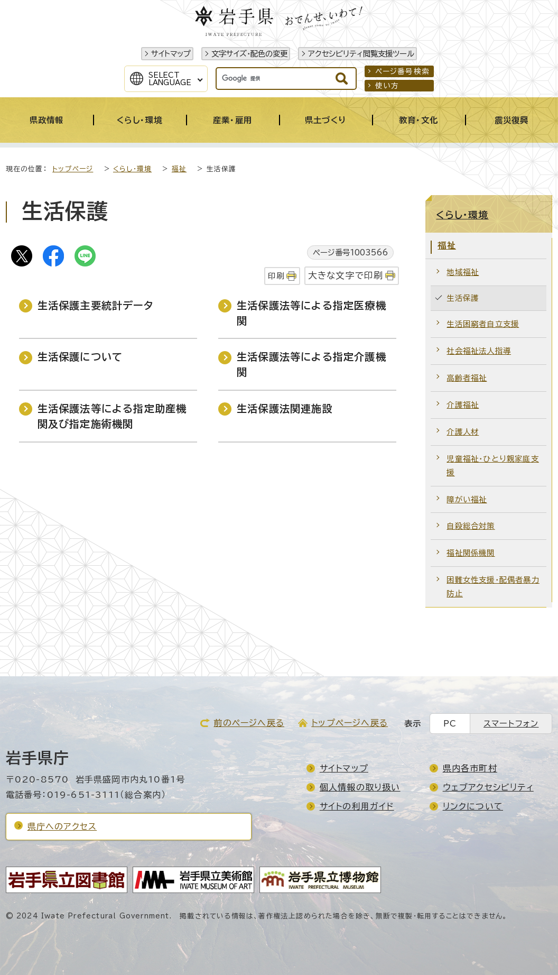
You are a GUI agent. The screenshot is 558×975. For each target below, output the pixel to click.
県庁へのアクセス (62, 826)
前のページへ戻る (248, 723)
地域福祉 (463, 272)
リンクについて (473, 806)
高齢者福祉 (467, 378)
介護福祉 (463, 405)
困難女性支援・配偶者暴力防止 (493, 586)
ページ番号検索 (402, 71)
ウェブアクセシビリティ (488, 787)
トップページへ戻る (349, 723)
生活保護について (80, 357)
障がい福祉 (467, 499)
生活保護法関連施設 (285, 408)
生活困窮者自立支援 (483, 324)
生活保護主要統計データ (95, 305)
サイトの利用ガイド (357, 806)
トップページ (72, 168)
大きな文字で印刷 (346, 275)
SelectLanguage (169, 78)
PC (450, 724)
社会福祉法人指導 (479, 351)
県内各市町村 (470, 768)
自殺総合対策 (471, 526)
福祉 (179, 168)
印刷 (276, 276)
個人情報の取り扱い (360, 787)
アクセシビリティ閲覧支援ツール (361, 54)
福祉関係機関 (471, 553)
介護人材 (463, 432)
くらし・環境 (132, 168)
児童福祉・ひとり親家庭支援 (492, 465)
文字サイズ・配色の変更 (249, 54)
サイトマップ (171, 54)
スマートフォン (510, 724)
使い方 (387, 85)
